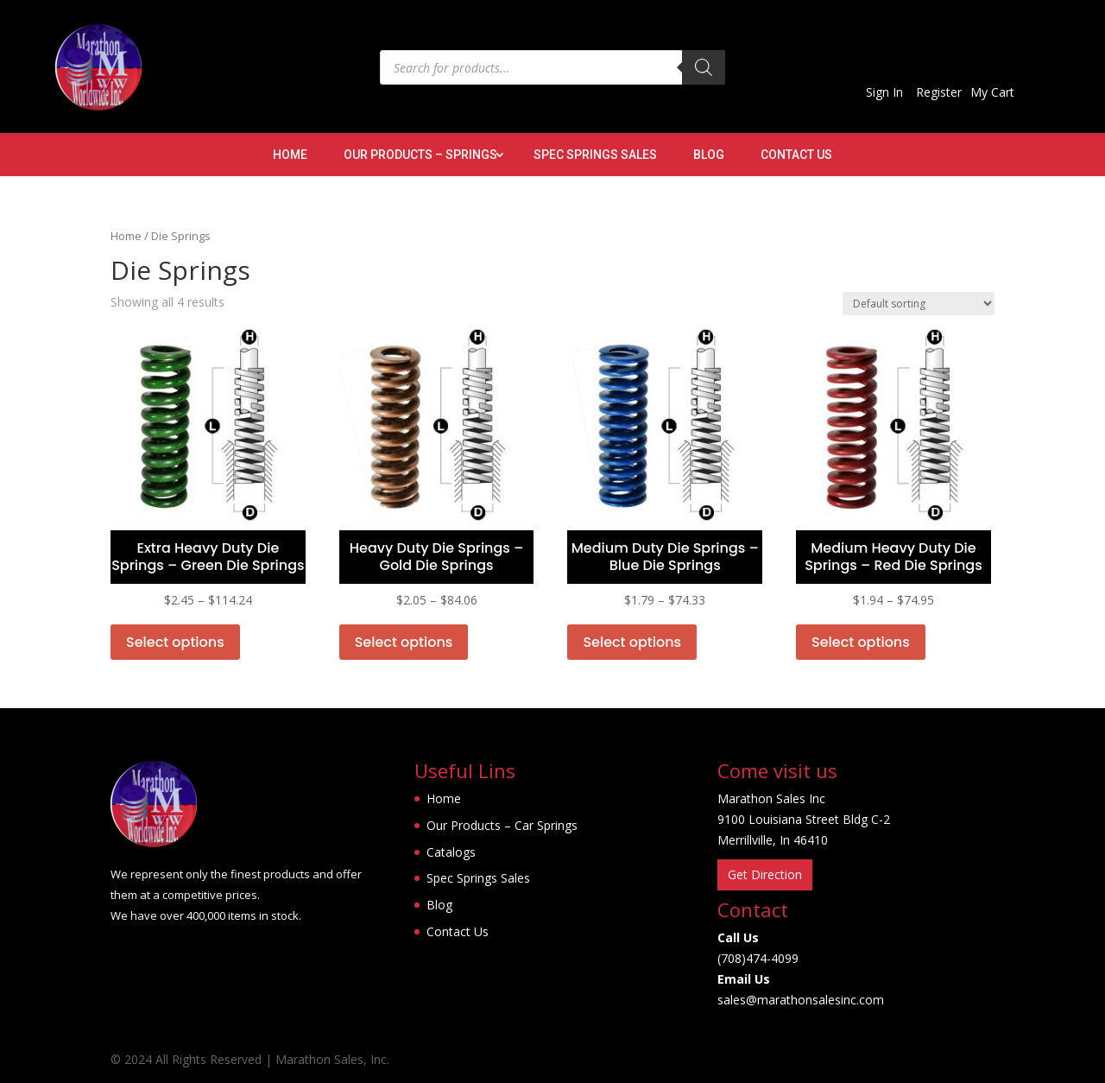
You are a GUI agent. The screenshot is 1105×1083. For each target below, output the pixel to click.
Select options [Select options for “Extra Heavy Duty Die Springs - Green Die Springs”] (175, 642)
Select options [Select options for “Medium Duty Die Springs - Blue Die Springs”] (632, 642)
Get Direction (765, 874)
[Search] (703, 67)
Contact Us (796, 155)
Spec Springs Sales (595, 155)
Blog (708, 155)
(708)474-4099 (758, 958)
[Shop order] (918, 303)
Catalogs (451, 852)
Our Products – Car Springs (502, 825)
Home (290, 155)
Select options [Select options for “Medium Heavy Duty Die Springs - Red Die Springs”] (860, 642)
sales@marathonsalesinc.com (800, 999)
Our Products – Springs (420, 155)
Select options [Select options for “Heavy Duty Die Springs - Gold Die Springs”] (404, 642)
